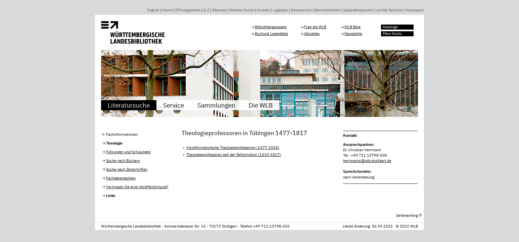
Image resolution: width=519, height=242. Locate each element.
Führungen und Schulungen (128, 152)
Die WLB (261, 105)
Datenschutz (301, 10)
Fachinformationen (122, 134)
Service (173, 105)
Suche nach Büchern (123, 160)
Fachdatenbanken (121, 178)
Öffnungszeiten (187, 10)
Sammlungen (216, 105)
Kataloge (390, 27)
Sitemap (219, 10)
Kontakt (263, 10)
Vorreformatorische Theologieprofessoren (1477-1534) (232, 147)
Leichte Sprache (388, 10)
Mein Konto (392, 33)
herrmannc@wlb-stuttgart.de (367, 160)
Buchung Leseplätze (271, 33)
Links (110, 195)
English (153, 10)
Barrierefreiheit (327, 10)
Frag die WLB (315, 27)
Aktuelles (312, 33)
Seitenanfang (407, 215)
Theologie (114, 143)
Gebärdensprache (357, 10)
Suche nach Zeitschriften (126, 169)
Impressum (414, 10)
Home (167, 10)
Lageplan (280, 10)
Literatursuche (129, 105)
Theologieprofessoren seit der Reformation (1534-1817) (233, 154)
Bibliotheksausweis (270, 27)
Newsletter (353, 33)
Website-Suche (241, 10)
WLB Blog (352, 27)
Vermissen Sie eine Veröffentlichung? (137, 187)
